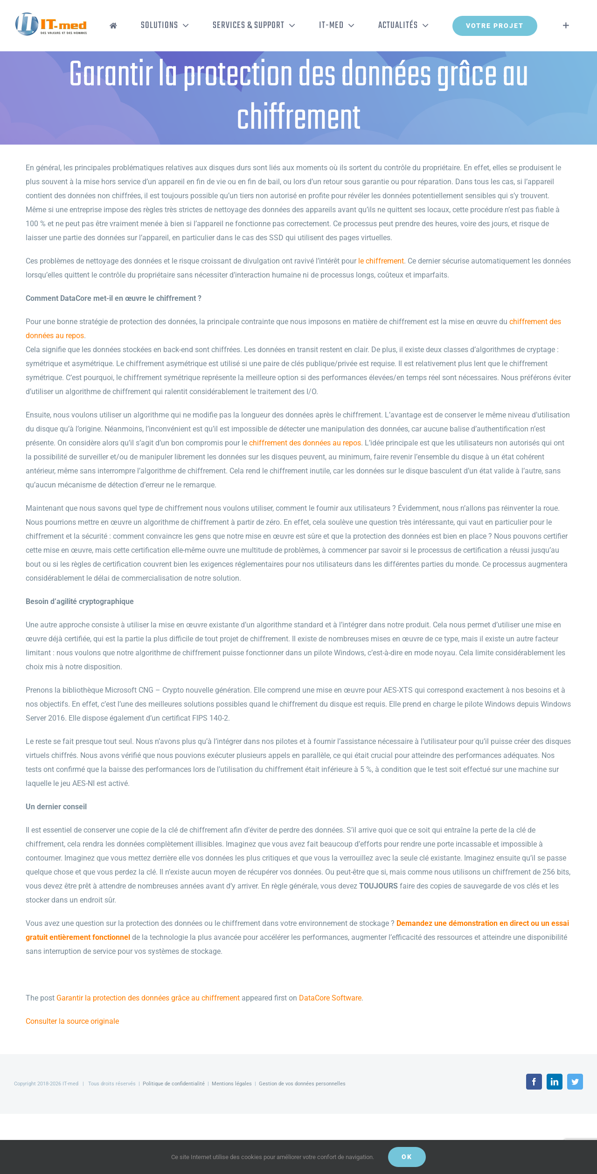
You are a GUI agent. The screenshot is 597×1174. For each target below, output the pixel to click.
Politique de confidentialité (174, 1084)
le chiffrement (381, 261)
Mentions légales (232, 1084)
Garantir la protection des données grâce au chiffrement (148, 997)
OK (407, 1156)
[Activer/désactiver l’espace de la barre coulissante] (566, 26)
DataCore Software (330, 997)
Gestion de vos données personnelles (302, 1084)
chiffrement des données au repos (305, 442)
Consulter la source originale (72, 1021)
